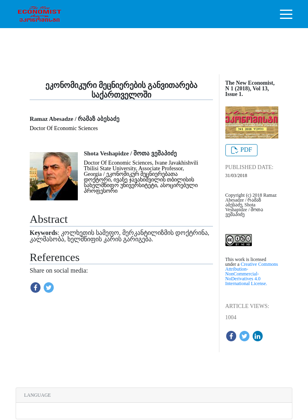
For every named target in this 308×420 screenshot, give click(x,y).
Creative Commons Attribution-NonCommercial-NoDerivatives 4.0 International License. (251, 273)
